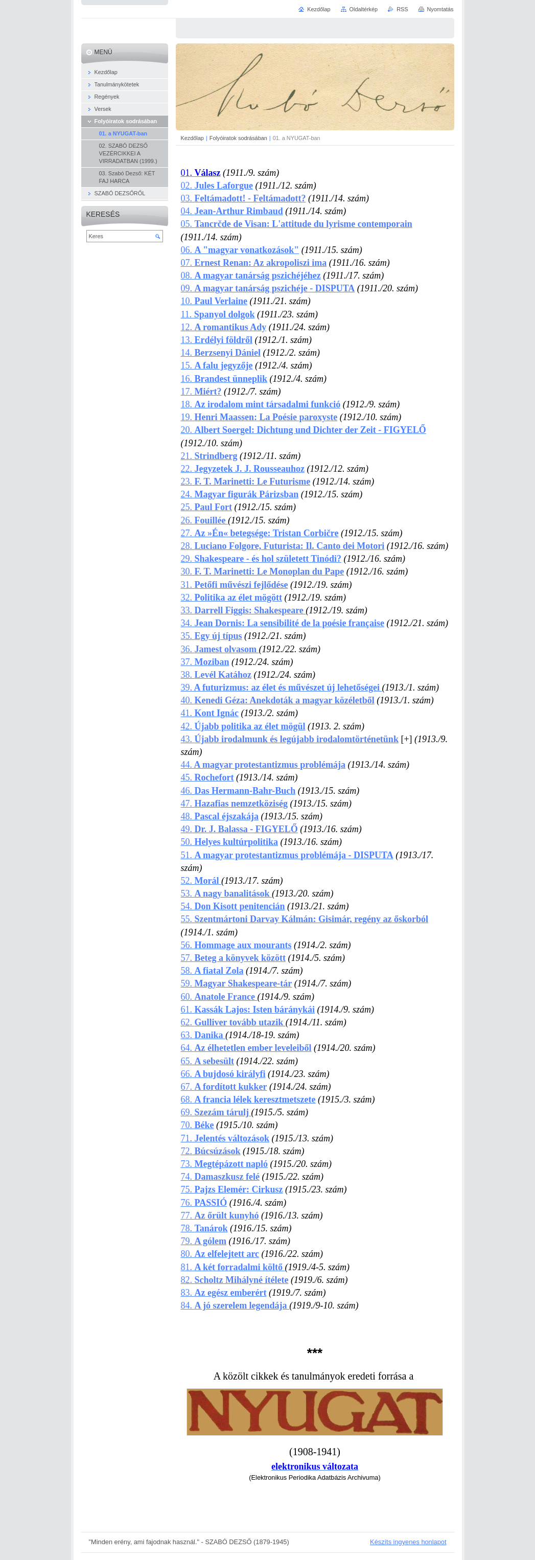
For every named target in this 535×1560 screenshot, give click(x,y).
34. (283, 623)
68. (248, 1099)
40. (278, 700)
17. (201, 391)
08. (251, 275)
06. (240, 250)
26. (204, 520)
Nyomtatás (440, 9)
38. (216, 675)
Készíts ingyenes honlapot (408, 1542)
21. (209, 456)
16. (224, 379)
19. (259, 417)
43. (290, 739)
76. (204, 1203)
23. (246, 481)
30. (262, 571)
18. (261, 404)
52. (201, 881)
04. (232, 211)
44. (263, 765)
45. (207, 777)
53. (226, 893)
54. (233, 906)
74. (220, 1177)
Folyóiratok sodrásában (238, 138)
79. (204, 1241)
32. (231, 597)
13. (217, 340)
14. (221, 353)
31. (234, 585)
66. (223, 1074)
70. (197, 1125)
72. (211, 1151)
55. (304, 919)
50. (229, 842)
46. (238, 791)
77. (220, 1215)
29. (261, 559)
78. (204, 1228)
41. (210, 713)
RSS (402, 9)
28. (283, 546)
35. (211, 636)
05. (296, 224)
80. (220, 1254)
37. (205, 662)
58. (212, 971)
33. (243, 610)
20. (303, 430)
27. (260, 533)
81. (233, 1267)
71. (225, 1138)
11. (218, 314)
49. (239, 829)
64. (246, 1048)
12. (224, 327)
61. (248, 1009)
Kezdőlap (192, 138)
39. (281, 687)
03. (243, 198)
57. (233, 958)
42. (243, 726)
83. (224, 1293)
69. (216, 1112)
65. (208, 1061)
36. (220, 649)
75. (232, 1189)
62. (233, 1022)
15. (217, 365)
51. (287, 855)
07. (254, 263)
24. (240, 494)
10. (188, 301)
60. (219, 997)
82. (235, 1280)
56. (236, 945)
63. (203, 1035)
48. (220, 816)
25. (206, 507)
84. (235, 1305)
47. (234, 803)
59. (236, 983)
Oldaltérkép (364, 9)
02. (217, 185)
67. (224, 1087)
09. (188, 288)
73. (224, 1164)
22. (243, 469)
